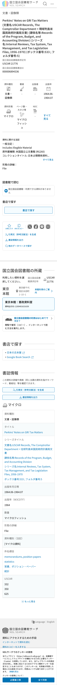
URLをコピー (19, 227)
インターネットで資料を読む (16, 642)
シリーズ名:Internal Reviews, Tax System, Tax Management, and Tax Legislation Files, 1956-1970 (27, 470)
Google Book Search (20, 357)
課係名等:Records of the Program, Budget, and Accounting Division (28, 459)
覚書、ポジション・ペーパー (20, 566)
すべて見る (47, 116)
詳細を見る (14, 671)
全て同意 (42, 679)
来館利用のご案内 (44, 291)
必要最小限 (15, 679)
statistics (9, 561)
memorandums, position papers (22, 556)
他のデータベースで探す (18, 245)
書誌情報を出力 (14, 240)
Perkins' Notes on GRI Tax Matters (23, 432)
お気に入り (9, 227)
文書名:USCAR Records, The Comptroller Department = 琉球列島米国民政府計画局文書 (28, 449)
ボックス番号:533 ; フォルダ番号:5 (23, 479)
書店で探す (28, 210)
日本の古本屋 (16, 352)
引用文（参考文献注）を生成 (20, 234)
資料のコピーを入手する (14, 646)
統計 (6, 571)
